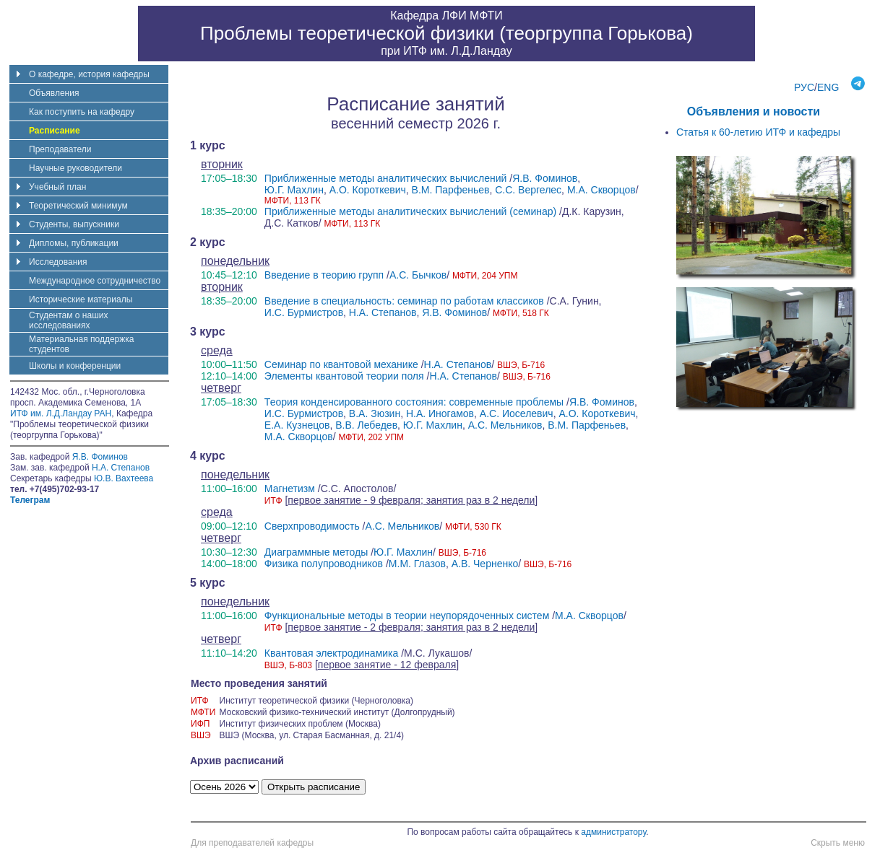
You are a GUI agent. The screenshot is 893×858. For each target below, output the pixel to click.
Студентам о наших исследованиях (68, 320)
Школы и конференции (75, 366)
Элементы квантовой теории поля (344, 376)
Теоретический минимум (78, 206)
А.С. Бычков (418, 275)
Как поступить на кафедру (81, 112)
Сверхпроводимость (312, 526)
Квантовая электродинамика (331, 653)
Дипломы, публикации (73, 243)
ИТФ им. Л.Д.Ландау (457, 51)
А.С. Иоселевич (516, 413)
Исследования (58, 262)
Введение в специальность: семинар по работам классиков (404, 301)
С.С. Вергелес (528, 190)
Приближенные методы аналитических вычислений (385, 178)
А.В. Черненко (485, 563)
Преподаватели (60, 149)
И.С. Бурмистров (303, 312)
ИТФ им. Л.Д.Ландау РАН (60, 413)
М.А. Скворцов (601, 190)
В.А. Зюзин (374, 413)
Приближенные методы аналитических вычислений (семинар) (410, 211)
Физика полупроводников (323, 563)
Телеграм (30, 500)
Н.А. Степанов (383, 312)
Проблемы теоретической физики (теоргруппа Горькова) (446, 33)
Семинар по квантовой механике (341, 364)
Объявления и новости (753, 111)
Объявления (54, 93)
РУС (804, 87)
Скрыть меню (838, 843)
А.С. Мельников (505, 425)
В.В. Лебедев (366, 425)
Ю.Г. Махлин (294, 190)
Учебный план (57, 187)
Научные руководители (75, 168)
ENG (828, 87)
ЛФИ (454, 15)
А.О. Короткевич (367, 190)
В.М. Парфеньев (451, 190)
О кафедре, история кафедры (89, 74)
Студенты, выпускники (74, 224)
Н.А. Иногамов (440, 413)
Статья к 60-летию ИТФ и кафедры (758, 132)
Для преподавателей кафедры (252, 843)
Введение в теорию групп (324, 275)
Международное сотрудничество (94, 281)
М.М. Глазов (417, 563)
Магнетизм (289, 488)
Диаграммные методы (316, 552)
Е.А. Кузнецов (297, 425)
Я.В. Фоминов (544, 178)
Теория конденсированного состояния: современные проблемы (414, 402)
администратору (613, 832)
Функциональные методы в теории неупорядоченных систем (406, 615)
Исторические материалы (80, 299)
